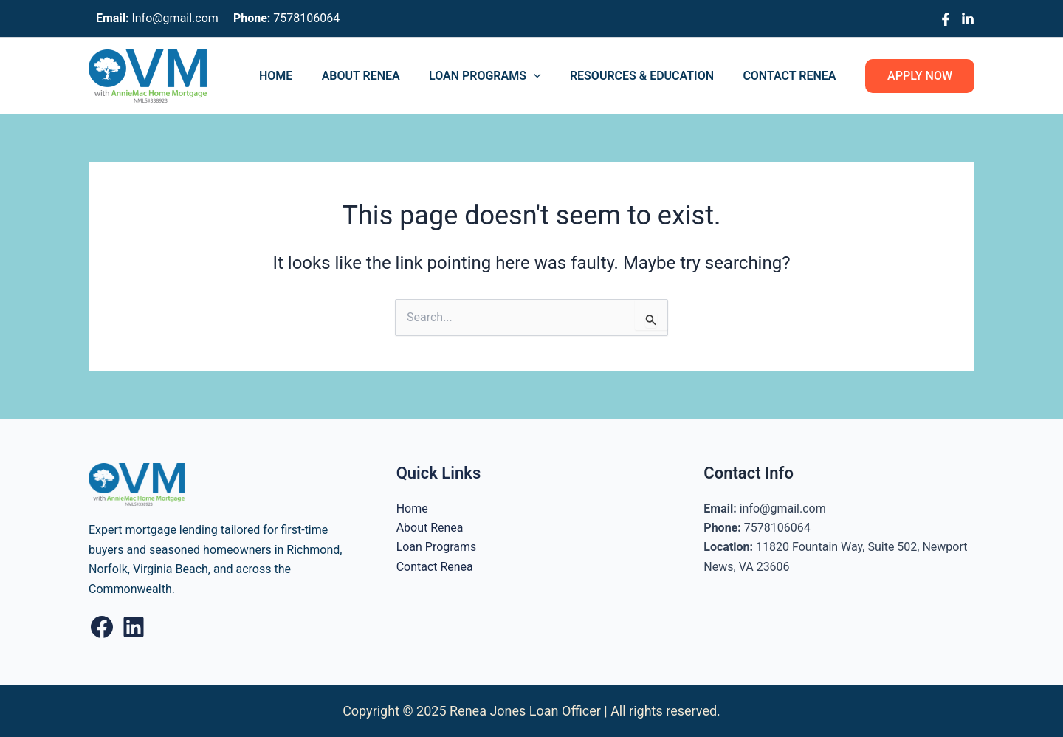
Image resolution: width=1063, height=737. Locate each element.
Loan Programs (498, 76)
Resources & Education (650, 76)
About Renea (379, 76)
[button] (919, 76)
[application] (547, 76)
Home (300, 76)
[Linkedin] (967, 19)
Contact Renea (792, 76)
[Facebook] (945, 19)
